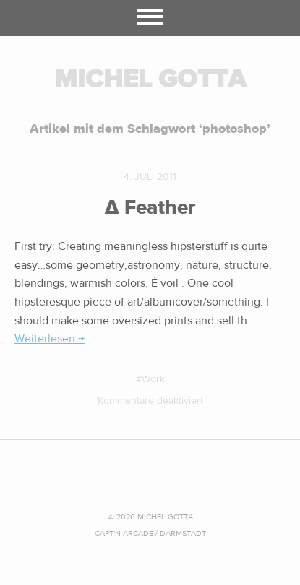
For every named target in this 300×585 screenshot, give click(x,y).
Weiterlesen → (49, 339)
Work (153, 379)
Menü (150, 18)
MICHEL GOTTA (150, 79)
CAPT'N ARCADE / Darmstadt (150, 533)
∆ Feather (150, 207)
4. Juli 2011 (150, 176)
